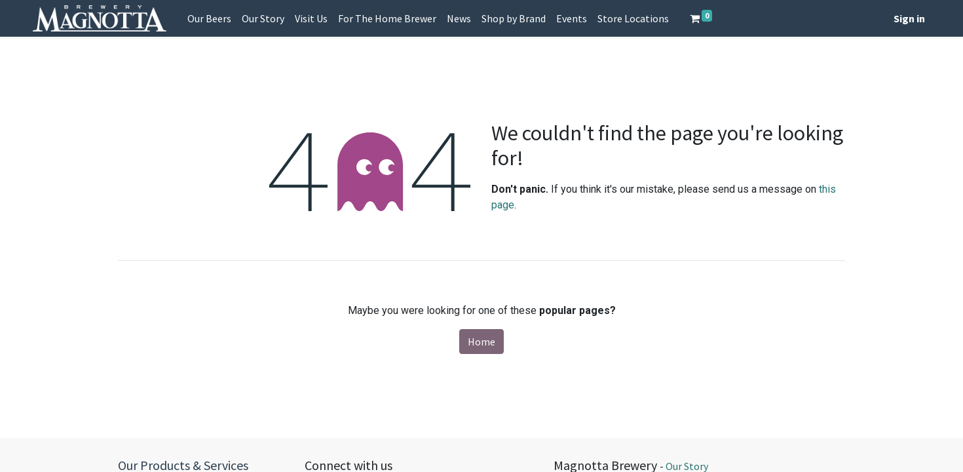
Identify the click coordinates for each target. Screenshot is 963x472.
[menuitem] (209, 18)
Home (481, 341)
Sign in (909, 18)
